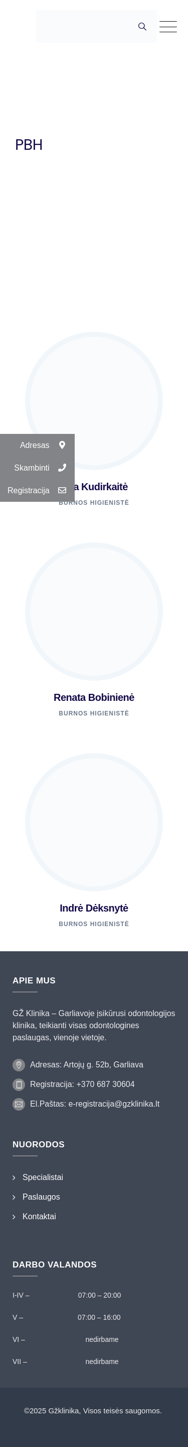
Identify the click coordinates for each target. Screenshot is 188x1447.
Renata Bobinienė (94, 697)
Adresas (47, 445)
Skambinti (44, 468)
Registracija (41, 490)
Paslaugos (41, 1197)
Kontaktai (39, 1216)
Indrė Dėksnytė (94, 908)
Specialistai (43, 1177)
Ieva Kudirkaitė (94, 486)
